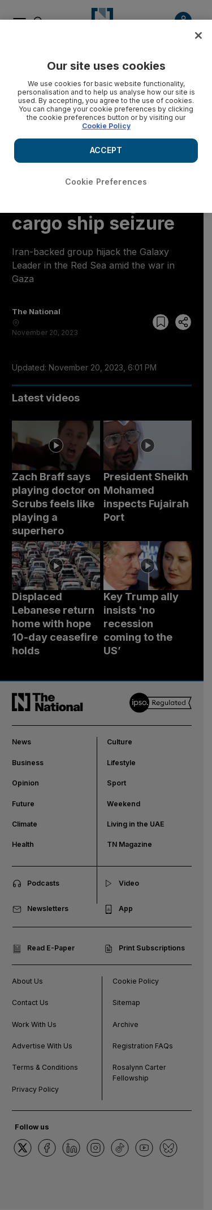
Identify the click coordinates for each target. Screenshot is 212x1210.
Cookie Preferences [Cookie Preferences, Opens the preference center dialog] (106, 181)
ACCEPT (106, 150)
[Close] (198, 35)
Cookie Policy (106, 126)
